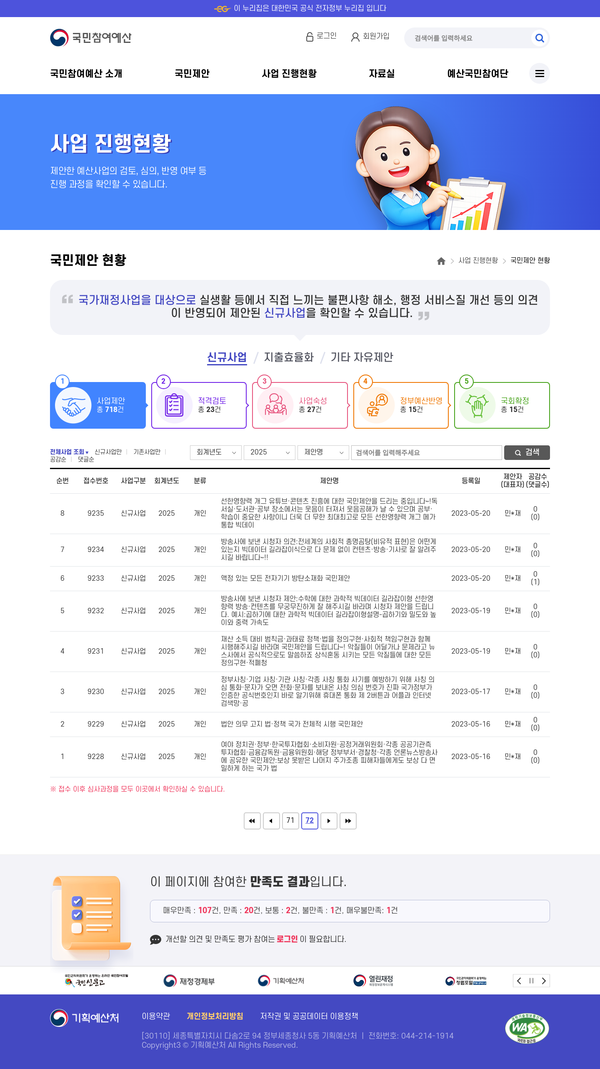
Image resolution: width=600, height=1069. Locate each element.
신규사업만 (108, 452)
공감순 (58, 459)
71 (290, 820)
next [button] (544, 980)
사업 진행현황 (289, 74)
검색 (539, 38)
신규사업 (227, 358)
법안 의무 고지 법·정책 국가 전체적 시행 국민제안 (292, 724)
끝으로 (348, 820)
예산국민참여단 (477, 74)
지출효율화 (289, 358)
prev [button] (519, 980)
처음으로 (252, 820)
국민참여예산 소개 (86, 74)
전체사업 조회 (67, 452)
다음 (329, 820)
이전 (271, 820)
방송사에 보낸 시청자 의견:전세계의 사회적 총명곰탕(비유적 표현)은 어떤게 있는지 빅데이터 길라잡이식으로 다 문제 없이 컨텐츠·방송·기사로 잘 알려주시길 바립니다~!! (328, 550)
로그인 (327, 36)
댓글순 (86, 459)
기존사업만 (146, 452)
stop (531, 980)
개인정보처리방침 (215, 1016)
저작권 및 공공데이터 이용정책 (309, 1016)
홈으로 (441, 261)
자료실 (382, 74)
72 (309, 820)
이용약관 (156, 1016)
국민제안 (192, 74)
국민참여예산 (92, 38)
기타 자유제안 (361, 358)
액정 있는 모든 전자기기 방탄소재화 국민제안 (285, 578)
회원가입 (376, 36)
